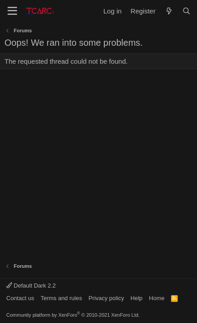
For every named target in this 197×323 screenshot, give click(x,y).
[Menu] (12, 11)
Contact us (20, 298)
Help (137, 298)
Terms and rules (61, 298)
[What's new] (168, 11)
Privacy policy (106, 298)
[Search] (186, 11)
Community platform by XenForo (73, 315)
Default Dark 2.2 (31, 285)
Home (157, 298)
